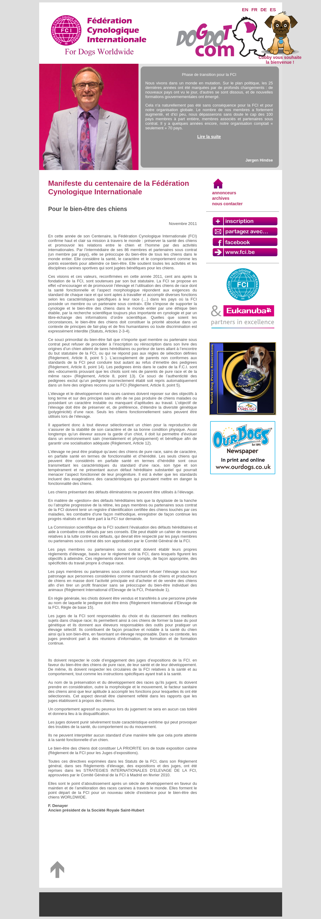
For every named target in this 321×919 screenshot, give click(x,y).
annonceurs (224, 192)
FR (254, 9)
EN (245, 9)
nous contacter (227, 203)
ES (273, 9)
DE (264, 9)
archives (221, 198)
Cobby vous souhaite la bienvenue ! (280, 58)
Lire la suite (209, 136)
